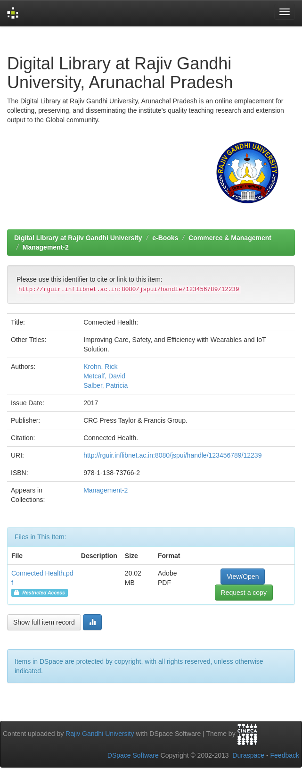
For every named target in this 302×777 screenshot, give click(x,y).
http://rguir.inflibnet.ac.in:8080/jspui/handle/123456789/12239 (172, 455)
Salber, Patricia (105, 385)
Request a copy (244, 592)
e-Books (165, 238)
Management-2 (46, 247)
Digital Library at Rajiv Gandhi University (78, 238)
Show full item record (44, 622)
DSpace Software (133, 755)
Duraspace (248, 755)
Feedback (284, 755)
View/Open (243, 576)
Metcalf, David (104, 376)
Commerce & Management (229, 238)
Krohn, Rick (100, 366)
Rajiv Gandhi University (99, 733)
